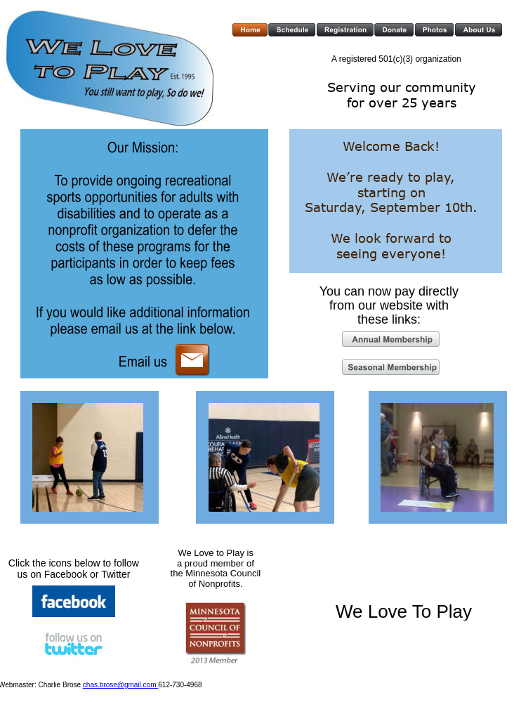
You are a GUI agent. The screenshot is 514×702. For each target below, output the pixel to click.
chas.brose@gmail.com (120, 685)
